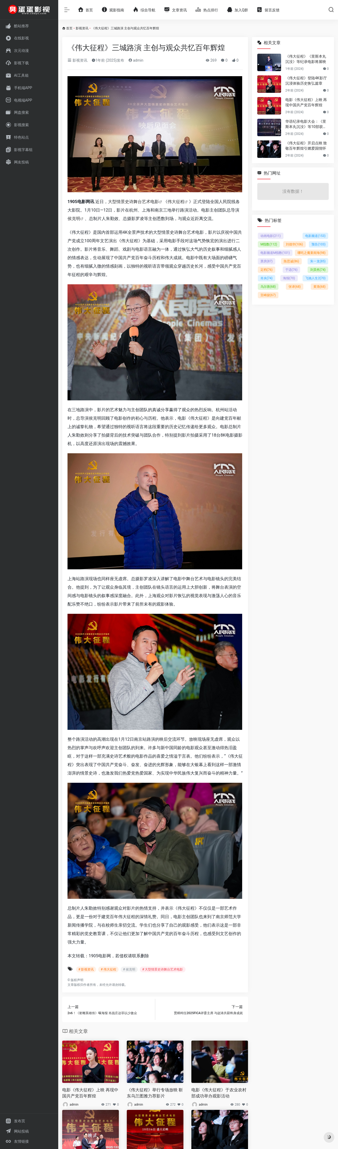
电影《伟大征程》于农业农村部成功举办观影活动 (218, 1092)
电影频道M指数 (275, 253)
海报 (289, 278)
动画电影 (270, 236)
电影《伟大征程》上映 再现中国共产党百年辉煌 (90, 1092)
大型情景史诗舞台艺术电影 (133, 201)
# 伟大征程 (108, 969)
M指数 (268, 244)
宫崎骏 (268, 295)
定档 (266, 270)
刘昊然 (318, 270)
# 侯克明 (129, 969)
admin (135, 60)
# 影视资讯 (86, 969)
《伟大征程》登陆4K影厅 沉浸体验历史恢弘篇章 (306, 80)
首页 (69, 28)
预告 (319, 244)
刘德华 (294, 244)
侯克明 (73, 218)
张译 (295, 287)
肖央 (266, 278)
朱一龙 (318, 261)
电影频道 (315, 236)
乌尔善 (268, 287)
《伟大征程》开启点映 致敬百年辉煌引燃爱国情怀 (306, 145)
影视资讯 (82, 28)
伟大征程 (176, 201)
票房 (266, 261)
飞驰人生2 (315, 278)
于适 (291, 270)
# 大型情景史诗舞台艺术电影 (162, 969)
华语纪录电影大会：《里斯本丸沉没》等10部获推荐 (306, 124)
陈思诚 (291, 261)
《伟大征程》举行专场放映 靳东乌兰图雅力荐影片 (155, 1092)
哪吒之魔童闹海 (312, 253)
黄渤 (319, 287)
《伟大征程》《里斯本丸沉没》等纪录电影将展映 (305, 59)
